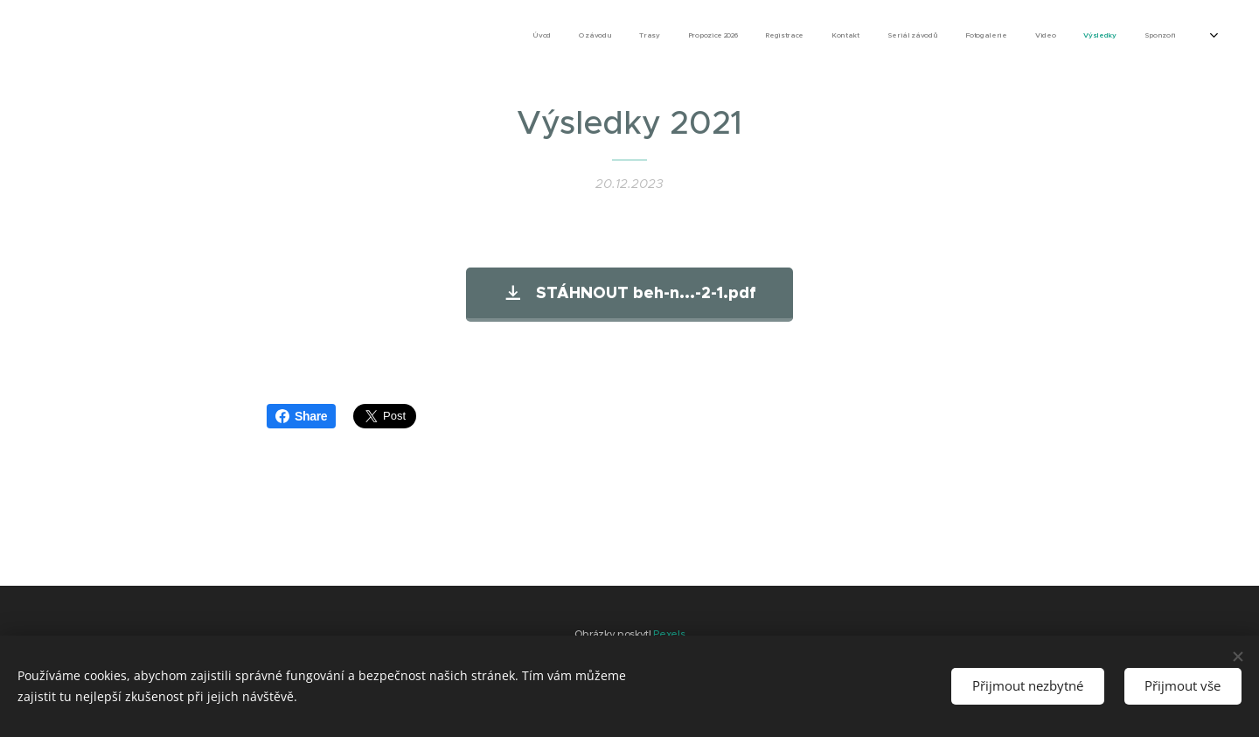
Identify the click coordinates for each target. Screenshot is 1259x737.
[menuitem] (893, 36)
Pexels (669, 634)
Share (301, 416)
